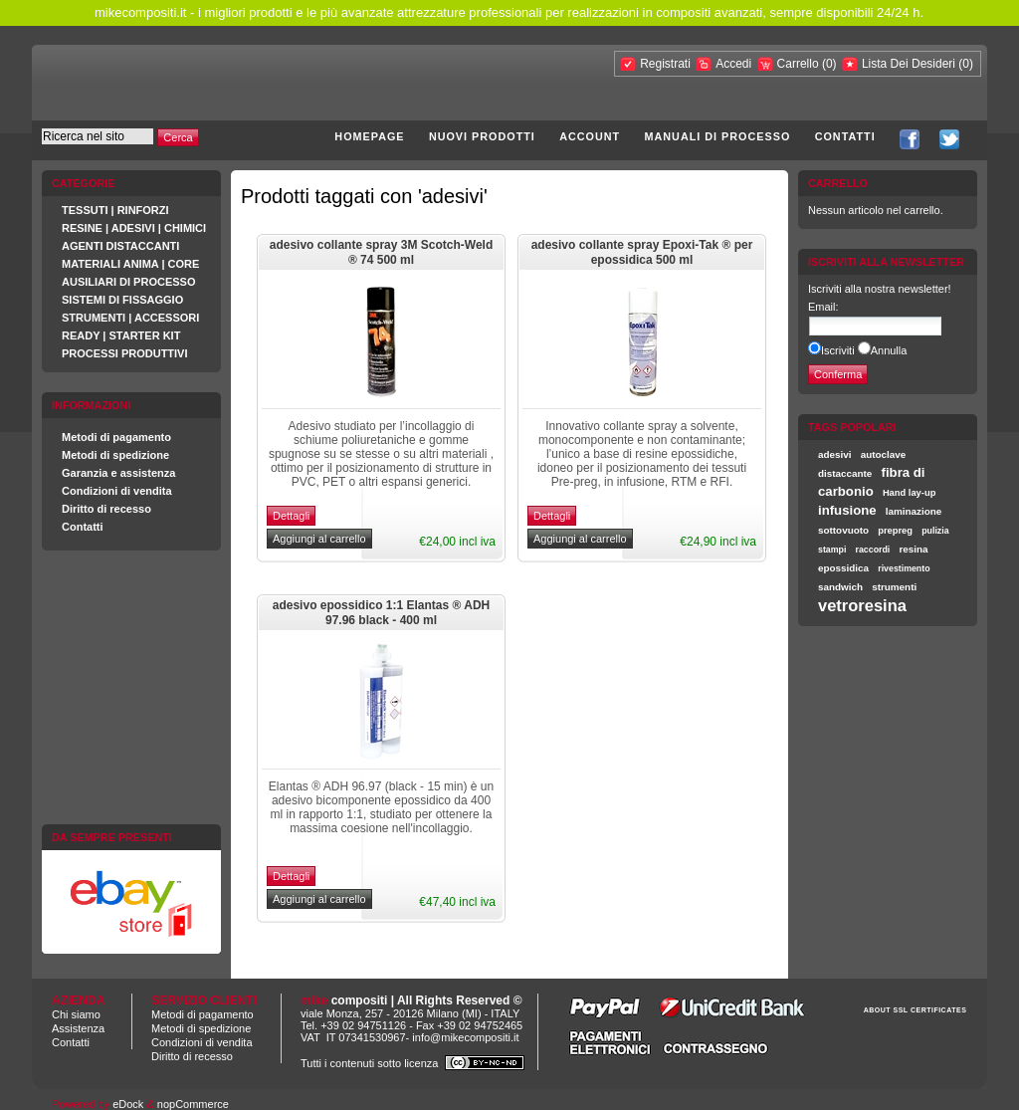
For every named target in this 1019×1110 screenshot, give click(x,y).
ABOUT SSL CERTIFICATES (915, 1009)
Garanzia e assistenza (118, 473)
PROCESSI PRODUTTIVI (125, 353)
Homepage (369, 136)
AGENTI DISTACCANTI (120, 246)
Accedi (733, 64)
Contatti (845, 136)
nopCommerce (193, 1104)
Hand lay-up (909, 493)
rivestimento (903, 568)
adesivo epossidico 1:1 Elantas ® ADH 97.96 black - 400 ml (381, 613)
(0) (829, 64)
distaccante (845, 473)
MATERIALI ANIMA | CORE (130, 264)
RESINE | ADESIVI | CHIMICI (134, 228)
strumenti (894, 586)
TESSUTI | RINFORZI (115, 210)
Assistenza (78, 1028)
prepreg (895, 531)
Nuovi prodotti (482, 136)
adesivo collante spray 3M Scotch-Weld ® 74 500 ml (382, 253)
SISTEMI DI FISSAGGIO (122, 300)
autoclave (884, 454)
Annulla (889, 350)
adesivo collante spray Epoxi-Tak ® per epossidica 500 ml (642, 253)
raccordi (873, 550)
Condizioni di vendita (117, 491)
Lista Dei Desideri (908, 64)
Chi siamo (76, 1014)
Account (589, 136)
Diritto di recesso (106, 509)
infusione (847, 510)
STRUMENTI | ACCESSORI (130, 318)
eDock (127, 1104)
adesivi (835, 454)
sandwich (840, 586)
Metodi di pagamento (116, 437)
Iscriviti (838, 350)
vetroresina (862, 605)
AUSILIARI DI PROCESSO (128, 282)
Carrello (799, 64)
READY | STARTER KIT (121, 335)
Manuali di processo (718, 136)
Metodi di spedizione (115, 455)
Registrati (665, 64)
